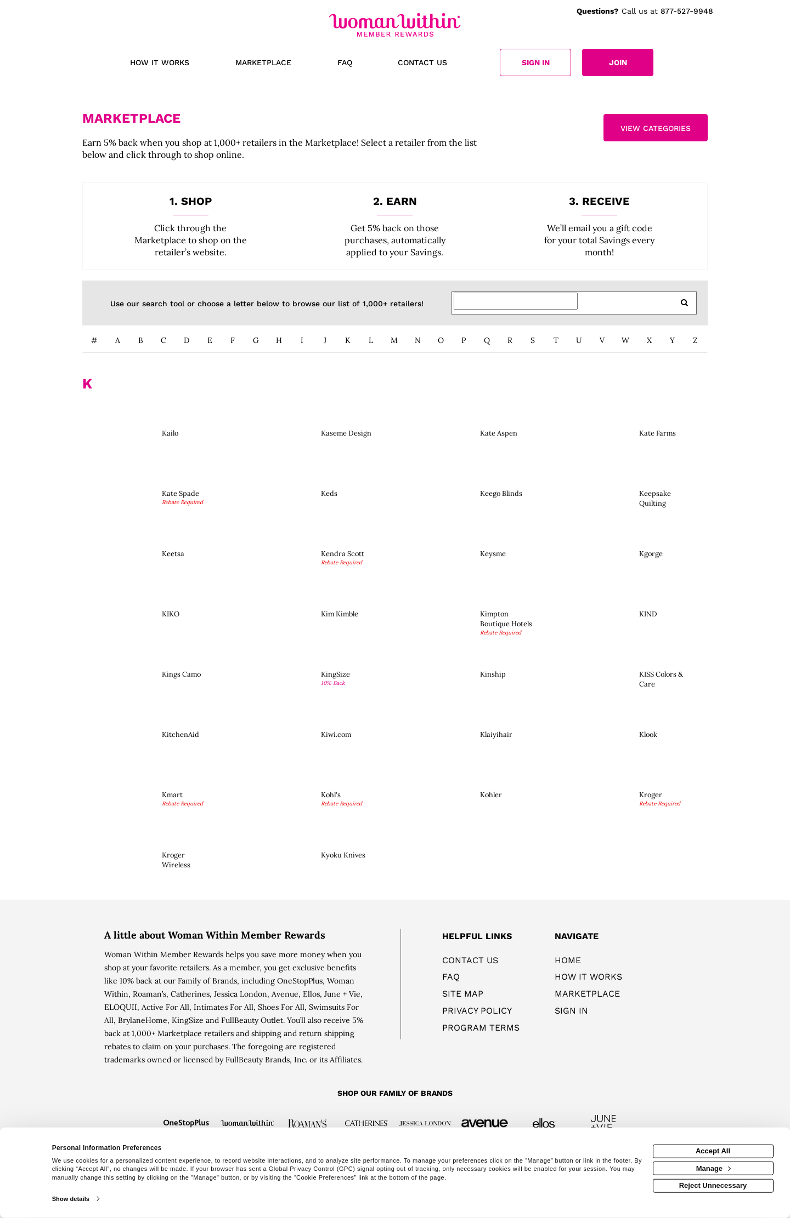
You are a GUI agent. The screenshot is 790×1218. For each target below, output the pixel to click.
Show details (70, 1199)
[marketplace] (263, 63)
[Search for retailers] (516, 301)
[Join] (617, 62)
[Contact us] (422, 63)
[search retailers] (685, 303)
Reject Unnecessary (713, 1185)
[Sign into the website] (535, 62)
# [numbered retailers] (94, 340)
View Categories (655, 128)
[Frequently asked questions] (344, 63)
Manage (713, 1168)
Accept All (713, 1151)
